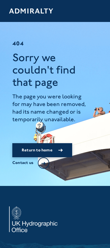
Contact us (22, 162)
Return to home (37, 150)
